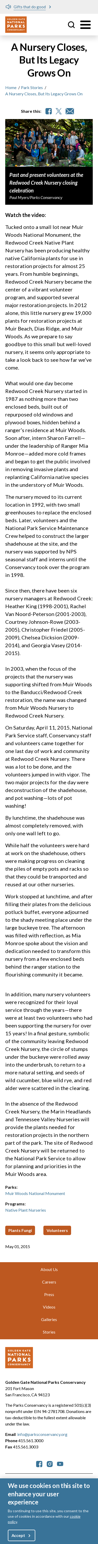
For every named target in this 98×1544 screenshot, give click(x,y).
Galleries (49, 1319)
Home (10, 87)
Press (49, 1294)
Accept (18, 1535)
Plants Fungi (20, 1230)
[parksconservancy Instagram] (50, 1463)
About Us (49, 1269)
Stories (49, 1331)
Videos (49, 1306)
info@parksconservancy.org (42, 1434)
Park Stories (32, 87)
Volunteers (57, 1230)
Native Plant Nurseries (25, 1209)
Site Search (71, 25)
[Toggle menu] (85, 24)
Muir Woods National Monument (35, 1193)
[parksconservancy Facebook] (39, 1463)
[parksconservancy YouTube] (60, 1463)
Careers (49, 1281)
